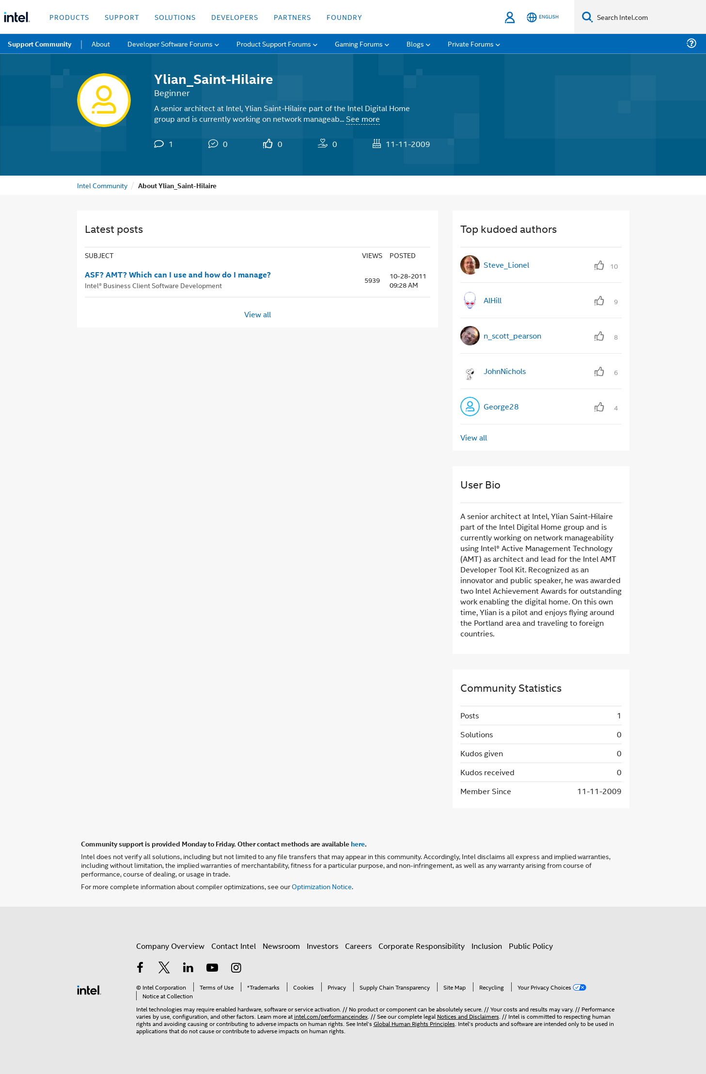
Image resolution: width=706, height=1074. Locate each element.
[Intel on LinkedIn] (188, 968)
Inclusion (486, 945)
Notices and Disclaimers (468, 1016)
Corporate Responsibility (421, 945)
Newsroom (281, 945)
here (358, 843)
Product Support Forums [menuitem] (273, 43)
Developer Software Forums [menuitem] (170, 43)
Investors (322, 945)
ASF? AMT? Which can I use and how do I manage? (178, 274)
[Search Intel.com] (649, 17)
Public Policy (531, 945)
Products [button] (69, 17)
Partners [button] (292, 17)
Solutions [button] (175, 17)
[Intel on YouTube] (212, 968)
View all (257, 314)
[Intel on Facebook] (140, 968)
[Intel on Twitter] (164, 968)
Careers (358, 945)
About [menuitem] (101, 43)
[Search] (587, 17)
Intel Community (102, 185)
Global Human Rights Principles (414, 1023)
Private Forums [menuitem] (471, 43)
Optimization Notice (322, 886)
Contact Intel (233, 945)
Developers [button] (234, 17)
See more (363, 118)
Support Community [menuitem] (39, 43)
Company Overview (170, 945)
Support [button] (122, 17)
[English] (542, 17)
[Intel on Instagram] (236, 968)
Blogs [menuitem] (415, 43)
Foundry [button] (344, 17)
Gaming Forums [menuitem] (359, 43)
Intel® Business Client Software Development (153, 285)
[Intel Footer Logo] (89, 988)
